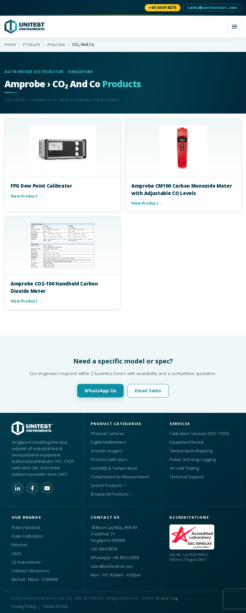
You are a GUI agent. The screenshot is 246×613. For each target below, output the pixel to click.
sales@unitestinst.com (212, 7)
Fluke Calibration (27, 536)
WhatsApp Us (100, 390)
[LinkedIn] (18, 488)
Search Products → (109, 485)
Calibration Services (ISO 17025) (199, 433)
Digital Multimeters (108, 442)
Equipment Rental (186, 442)
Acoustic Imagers (106, 451)
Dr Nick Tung (167, 598)
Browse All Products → (112, 494)
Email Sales (148, 390)
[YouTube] (47, 488)
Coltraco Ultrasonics (30, 571)
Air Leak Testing (184, 468)
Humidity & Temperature (114, 468)
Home (10, 44)
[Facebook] (32, 488)
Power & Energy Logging (192, 459)
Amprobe (56, 44)
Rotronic (20, 545)
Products (31, 44)
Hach (16, 553)
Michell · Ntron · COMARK (35, 579)
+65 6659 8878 (162, 7)
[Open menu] (234, 27)
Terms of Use (55, 606)
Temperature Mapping (190, 451)
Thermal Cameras (107, 433)
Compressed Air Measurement (120, 477)
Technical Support (186, 477)
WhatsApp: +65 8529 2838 (115, 557)
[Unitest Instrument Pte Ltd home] (113, 27)
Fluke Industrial (26, 527)
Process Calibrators (109, 459)
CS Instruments (26, 562)
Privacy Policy (24, 606)
